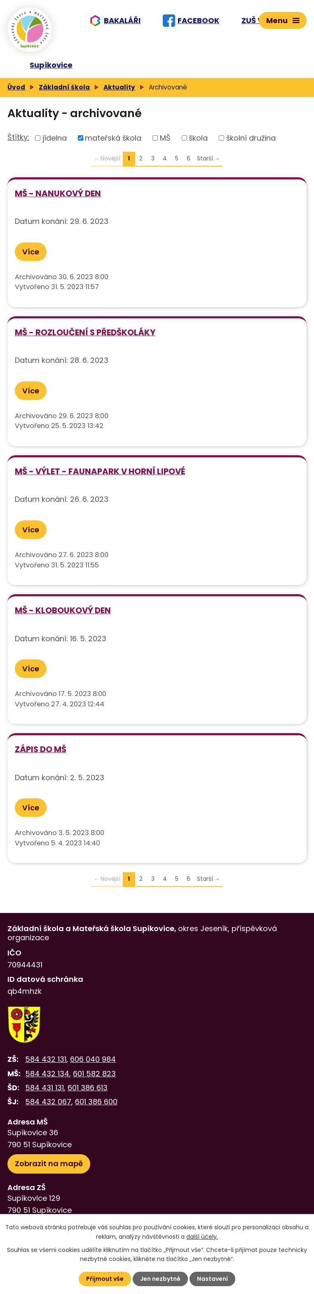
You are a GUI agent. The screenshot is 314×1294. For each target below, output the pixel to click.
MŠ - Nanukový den (58, 193)
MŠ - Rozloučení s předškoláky (85, 332)
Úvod (16, 87)
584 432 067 (48, 1101)
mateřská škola (113, 138)
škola (198, 138)
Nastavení (212, 1279)
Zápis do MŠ (40, 749)
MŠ (165, 138)
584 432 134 (47, 1073)
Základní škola (64, 87)
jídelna (54, 138)
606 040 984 (93, 1059)
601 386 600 (96, 1101)
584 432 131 (45, 1059)
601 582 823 (94, 1073)
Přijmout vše (105, 1279)
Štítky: (18, 137)
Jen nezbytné (160, 1279)
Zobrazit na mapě (49, 1163)
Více (30, 252)
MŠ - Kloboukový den (63, 610)
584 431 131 (44, 1087)
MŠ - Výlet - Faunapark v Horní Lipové (100, 471)
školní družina (251, 138)
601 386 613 (88, 1087)
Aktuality (119, 87)
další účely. (202, 1236)
